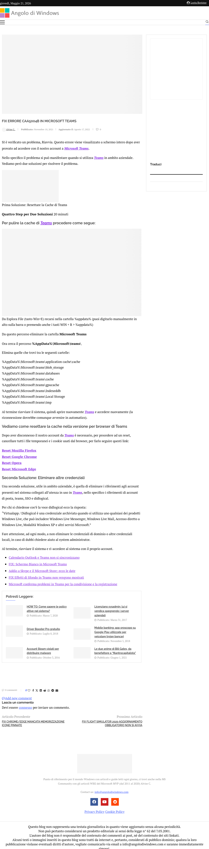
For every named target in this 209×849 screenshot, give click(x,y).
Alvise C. (8, 129)
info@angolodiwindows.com (111, 787)
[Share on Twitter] (36, 686)
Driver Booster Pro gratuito (43, 624)
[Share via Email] (57, 686)
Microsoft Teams (76, 148)
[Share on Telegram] (52, 686)
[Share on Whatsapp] (49, 686)
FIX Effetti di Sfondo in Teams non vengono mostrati (46, 573)
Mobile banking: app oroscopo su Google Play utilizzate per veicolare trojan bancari (115, 627)
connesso (25, 703)
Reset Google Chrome (18, 453)
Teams (98, 157)
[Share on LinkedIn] (41, 686)
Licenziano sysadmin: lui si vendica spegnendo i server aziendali (111, 606)
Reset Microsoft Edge (18, 465)
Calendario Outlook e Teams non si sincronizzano (44, 553)
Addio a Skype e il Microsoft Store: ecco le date (42, 566)
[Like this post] (29, 686)
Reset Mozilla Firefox (18, 447)
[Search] (207, 22)
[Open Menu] (2, 22)
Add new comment (17, 693)
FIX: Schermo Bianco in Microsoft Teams (38, 559)
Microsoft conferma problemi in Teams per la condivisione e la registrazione (63, 579)
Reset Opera (11, 459)
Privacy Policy (94, 807)
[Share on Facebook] (33, 686)
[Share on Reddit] (44, 686)
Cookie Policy (114, 807)
